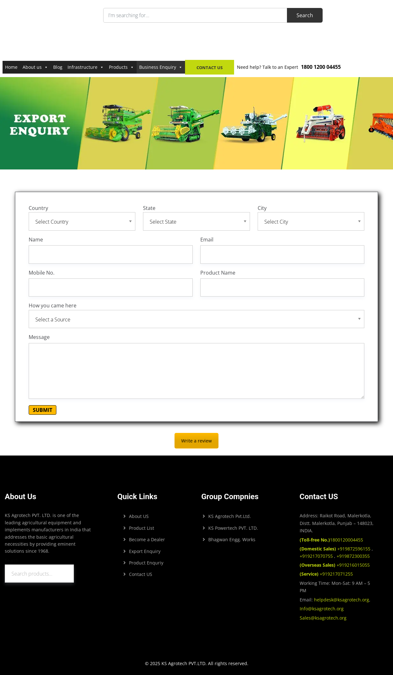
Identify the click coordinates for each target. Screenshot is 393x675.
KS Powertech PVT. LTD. (233, 528)
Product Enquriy (146, 563)
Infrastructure (86, 67)
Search (11, 560)
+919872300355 (352, 556)
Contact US (140, 574)
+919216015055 (335, 565)
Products (121, 67)
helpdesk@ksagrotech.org (341, 600)
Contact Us (209, 67)
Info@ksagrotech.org (322, 609)
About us (35, 67)
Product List (141, 528)
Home (11, 67)
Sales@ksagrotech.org (323, 618)
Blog (57, 67)
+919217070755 (317, 556)
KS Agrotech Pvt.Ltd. (229, 516)
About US (139, 516)
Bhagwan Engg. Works (231, 539)
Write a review (196, 441)
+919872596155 (336, 549)
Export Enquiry (145, 551)
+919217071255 (326, 574)
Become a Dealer (147, 539)
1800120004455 (331, 540)
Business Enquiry (160, 67)
